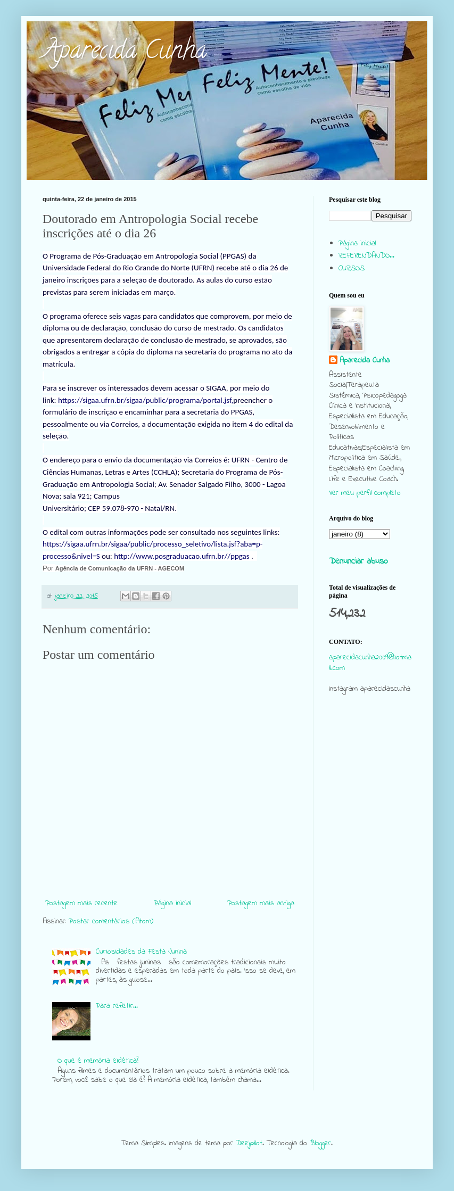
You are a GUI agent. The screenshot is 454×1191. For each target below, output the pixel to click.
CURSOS (352, 268)
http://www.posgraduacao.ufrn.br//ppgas (181, 556)
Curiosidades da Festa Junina (141, 951)
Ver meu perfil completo (365, 493)
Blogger (320, 1143)
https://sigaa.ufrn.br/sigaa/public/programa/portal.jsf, (145, 400)
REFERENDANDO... (366, 255)
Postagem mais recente (81, 903)
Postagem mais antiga (260, 903)
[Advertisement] (370, 906)
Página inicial (172, 903)
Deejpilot (249, 1143)
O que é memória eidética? (97, 1060)
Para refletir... (117, 1006)
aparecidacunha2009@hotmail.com (370, 663)
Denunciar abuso (358, 561)
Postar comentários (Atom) (111, 921)
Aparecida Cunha (125, 52)
